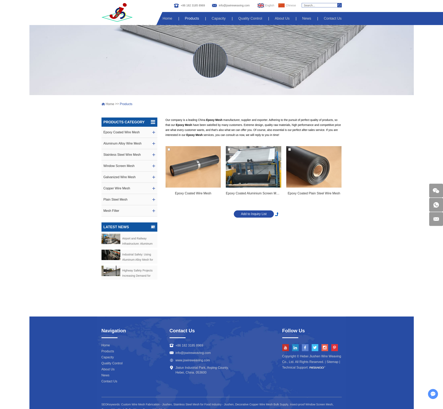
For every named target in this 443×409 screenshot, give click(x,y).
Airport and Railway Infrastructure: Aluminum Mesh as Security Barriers (138, 241)
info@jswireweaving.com (234, 5)
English (266, 5)
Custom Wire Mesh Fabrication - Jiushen (146, 404)
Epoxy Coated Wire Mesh (193, 193)
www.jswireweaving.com (193, 360)
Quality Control (250, 18)
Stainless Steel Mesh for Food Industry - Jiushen (203, 404)
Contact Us (333, 18)
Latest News (129, 227)
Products (192, 18)
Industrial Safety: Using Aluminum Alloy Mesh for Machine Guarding (137, 257)
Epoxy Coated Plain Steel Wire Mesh (314, 193)
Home (167, 18)
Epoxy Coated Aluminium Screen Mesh (253, 193)
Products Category (129, 122)
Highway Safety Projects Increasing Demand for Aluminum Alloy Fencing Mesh (137, 273)
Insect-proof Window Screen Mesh (311, 404)
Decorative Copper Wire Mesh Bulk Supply (261, 404)
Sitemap (333, 362)
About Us (282, 18)
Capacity (219, 18)
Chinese (287, 5)
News (306, 18)
